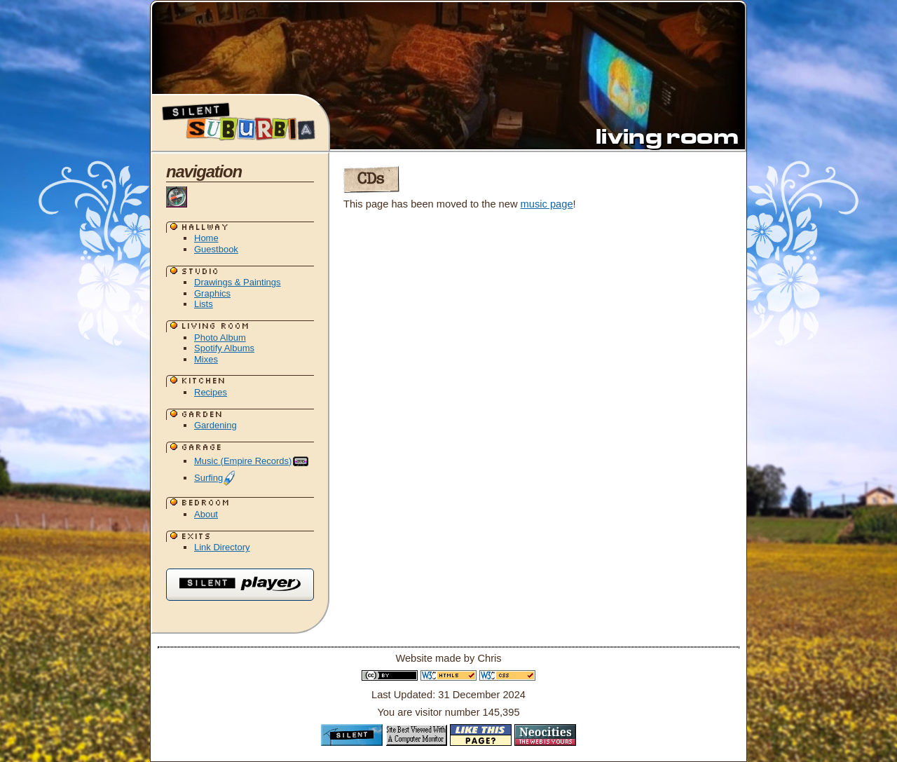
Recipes (210, 392)
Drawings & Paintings (237, 282)
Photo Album (220, 337)
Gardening (215, 425)
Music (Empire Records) (252, 461)
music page (547, 204)
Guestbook (216, 249)
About (206, 514)
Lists (203, 304)
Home (206, 238)
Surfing (214, 477)
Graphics (212, 293)
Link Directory (221, 547)
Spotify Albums (224, 348)
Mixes (206, 359)
